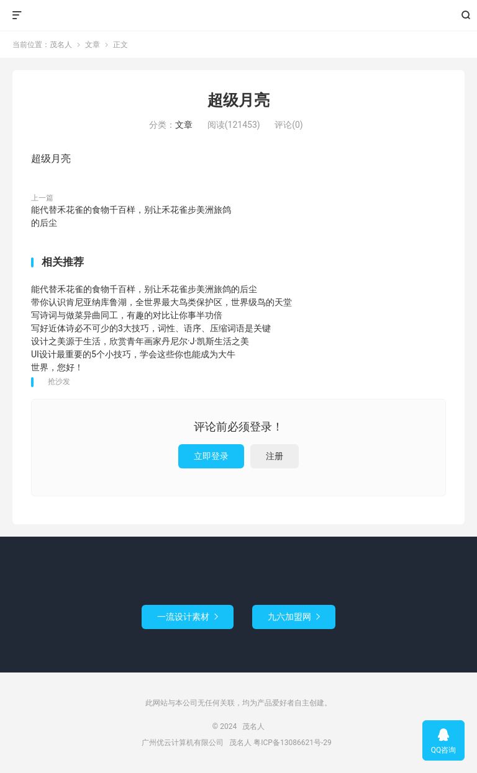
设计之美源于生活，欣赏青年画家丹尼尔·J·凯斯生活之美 (140, 341)
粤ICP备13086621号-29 (292, 742)
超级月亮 (238, 100)
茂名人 (239, 15)
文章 (92, 44)
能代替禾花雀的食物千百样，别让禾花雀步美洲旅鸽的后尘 (131, 216)
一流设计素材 (187, 617)
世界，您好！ (57, 367)
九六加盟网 (294, 617)
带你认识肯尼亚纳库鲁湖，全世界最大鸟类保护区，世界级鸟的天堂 (161, 302)
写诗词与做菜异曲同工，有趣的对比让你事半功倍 (126, 315)
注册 (274, 456)
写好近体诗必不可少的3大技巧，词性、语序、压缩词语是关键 (151, 328)
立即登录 (211, 456)
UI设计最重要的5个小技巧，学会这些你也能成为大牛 (133, 354)
